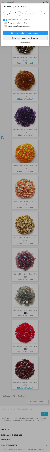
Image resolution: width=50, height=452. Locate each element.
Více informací (25, 43)
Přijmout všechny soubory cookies (25, 33)
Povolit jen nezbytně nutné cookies (25, 38)
